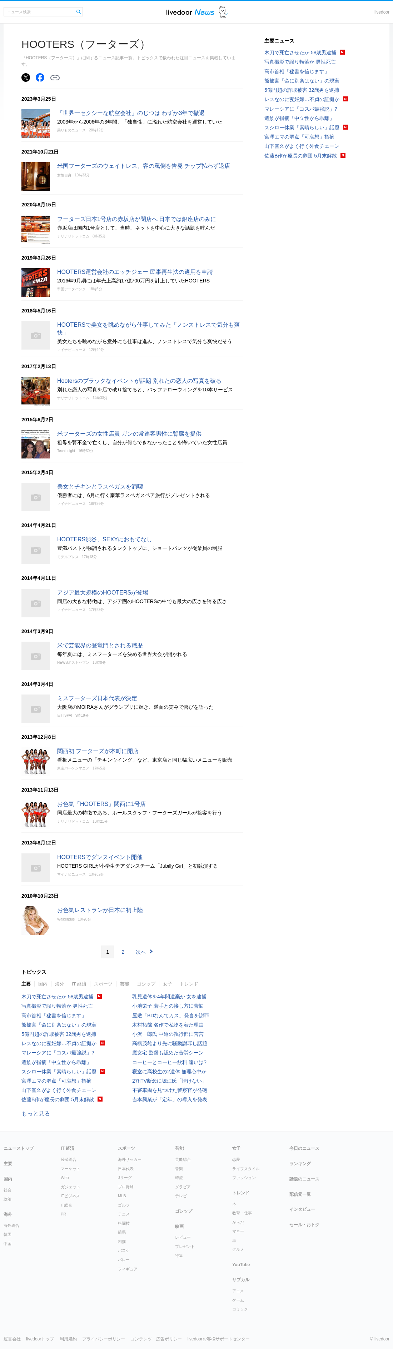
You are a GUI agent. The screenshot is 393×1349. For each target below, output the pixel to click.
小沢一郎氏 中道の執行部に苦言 (168, 1034)
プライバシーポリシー (103, 1339)
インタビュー (302, 1209)
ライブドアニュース (190, 12)
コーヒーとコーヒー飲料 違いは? (169, 1062)
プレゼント (185, 1246)
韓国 (7, 1234)
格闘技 (124, 1223)
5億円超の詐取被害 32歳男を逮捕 (58, 1034)
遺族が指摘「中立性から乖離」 (56, 1062)
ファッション (244, 1177)
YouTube (241, 1264)
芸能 (124, 984)
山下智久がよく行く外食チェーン (58, 1090)
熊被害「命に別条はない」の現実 (58, 1025)
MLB (122, 1196)
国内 (43, 984)
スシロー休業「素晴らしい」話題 (58, 1071)
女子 (167, 984)
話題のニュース (304, 1179)
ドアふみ (223, 12)
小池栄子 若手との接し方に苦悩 (168, 1006)
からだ (238, 1222)
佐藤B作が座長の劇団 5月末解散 (57, 1099)
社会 (7, 1190)
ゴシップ (146, 984)
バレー (124, 1260)
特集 (179, 1255)
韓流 (179, 1177)
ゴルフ (124, 1205)
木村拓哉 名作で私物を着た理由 (168, 1025)
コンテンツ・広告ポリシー (156, 1339)
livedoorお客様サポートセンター (219, 1339)
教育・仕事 (242, 1213)
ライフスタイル (246, 1169)
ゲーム (238, 1300)
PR (63, 1214)
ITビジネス (70, 1196)
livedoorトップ (40, 1339)
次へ (141, 952)
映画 (179, 1226)
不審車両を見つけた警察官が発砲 (169, 1090)
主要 (26, 984)
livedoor (381, 12)
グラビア (183, 1187)
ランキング (300, 1163)
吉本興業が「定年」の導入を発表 (169, 1099)
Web (65, 1177)
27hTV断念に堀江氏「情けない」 (169, 1081)
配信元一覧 (300, 1194)
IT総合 (66, 1205)
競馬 (122, 1232)
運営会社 (12, 1339)
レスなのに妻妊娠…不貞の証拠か (58, 1043)
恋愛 (236, 1159)
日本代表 (126, 1169)
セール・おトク (304, 1224)
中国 (7, 1244)
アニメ (238, 1291)
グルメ (238, 1249)
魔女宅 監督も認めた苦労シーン (168, 1052)
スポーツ (103, 984)
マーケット (70, 1169)
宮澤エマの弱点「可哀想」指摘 (56, 1081)
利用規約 (68, 1339)
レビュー (183, 1237)
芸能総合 (183, 1159)
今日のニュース (304, 1148)
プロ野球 (126, 1187)
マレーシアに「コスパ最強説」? (57, 1052)
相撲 (122, 1241)
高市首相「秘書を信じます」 (53, 1015)
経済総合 (68, 1159)
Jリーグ (125, 1177)
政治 (7, 1199)
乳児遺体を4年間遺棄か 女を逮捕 (169, 996)
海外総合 (11, 1225)
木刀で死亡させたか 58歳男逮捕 (57, 996)
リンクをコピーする (55, 78)
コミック (240, 1309)
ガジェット (70, 1187)
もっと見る (35, 1113)
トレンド (189, 984)
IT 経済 (79, 984)
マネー (238, 1231)
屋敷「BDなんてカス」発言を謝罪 (170, 1015)
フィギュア (128, 1269)
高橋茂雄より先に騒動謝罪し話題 (169, 1043)
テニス (124, 1214)
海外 (59, 984)
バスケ (124, 1250)
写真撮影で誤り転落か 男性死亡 (57, 1006)
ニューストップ (19, 1148)
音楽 (179, 1169)
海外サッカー (129, 1159)
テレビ (181, 1196)
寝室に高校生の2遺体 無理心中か (169, 1071)
